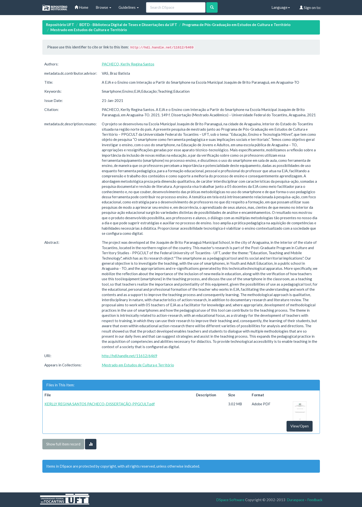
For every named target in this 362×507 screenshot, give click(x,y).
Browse (103, 7)
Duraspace (295, 500)
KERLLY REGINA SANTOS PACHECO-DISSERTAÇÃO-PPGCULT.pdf (100, 404)
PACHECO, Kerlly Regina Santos (128, 64)
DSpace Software (230, 500)
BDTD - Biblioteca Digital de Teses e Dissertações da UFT (128, 24)
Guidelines (129, 7)
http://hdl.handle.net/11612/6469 (129, 355)
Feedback (314, 500)
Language (280, 7)
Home (81, 7)
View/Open (299, 426)
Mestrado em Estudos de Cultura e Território (88, 29)
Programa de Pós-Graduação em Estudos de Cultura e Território (236, 24)
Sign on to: (310, 7)
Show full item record (63, 444)
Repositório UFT (60, 24)
